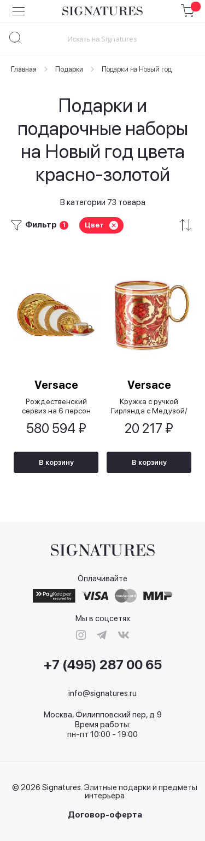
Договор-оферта (105, 815)
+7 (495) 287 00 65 (103, 665)
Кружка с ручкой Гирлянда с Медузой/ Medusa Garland (149, 406)
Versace (56, 385)
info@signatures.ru (102, 693)
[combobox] (102, 39)
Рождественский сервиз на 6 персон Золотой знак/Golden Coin (56, 406)
